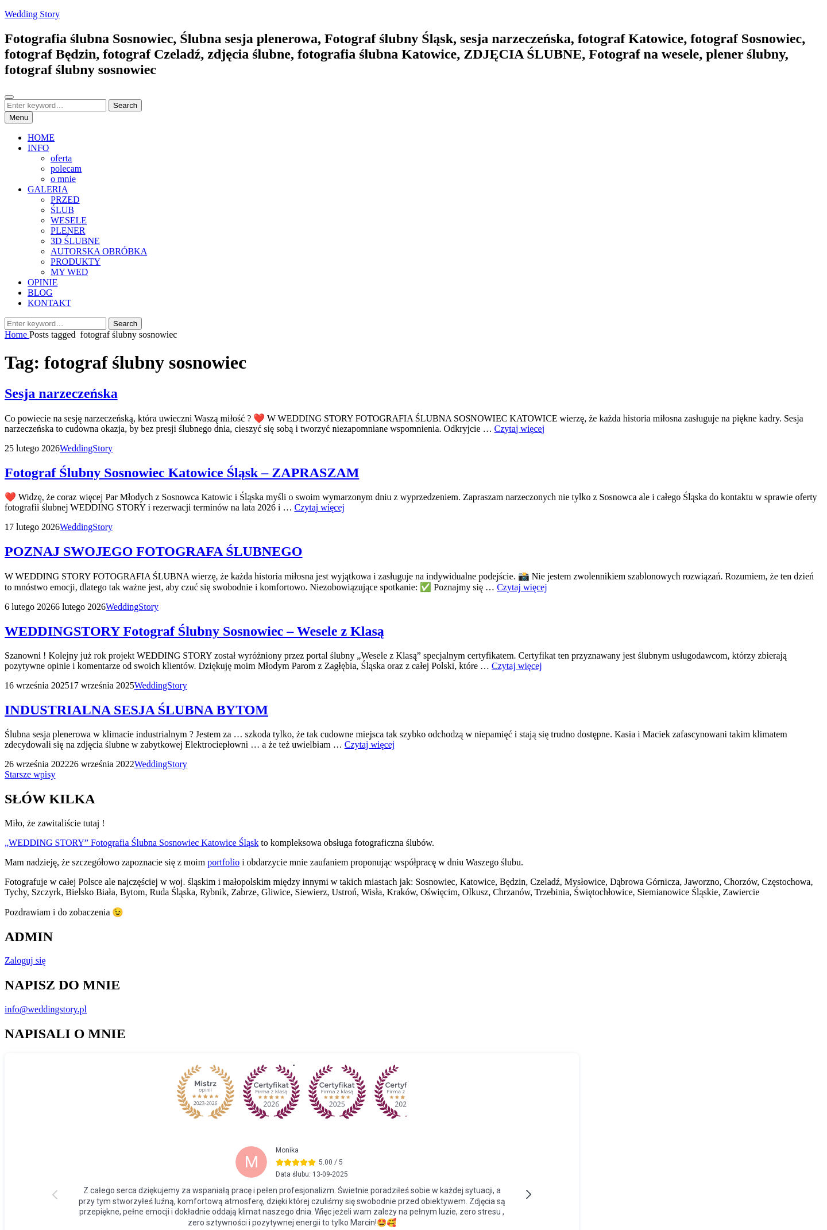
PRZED (65, 199)
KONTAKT (49, 303)
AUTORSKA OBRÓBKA (99, 251)
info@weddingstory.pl (46, 1009)
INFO (38, 148)
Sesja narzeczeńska (61, 393)
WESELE (69, 220)
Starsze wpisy (30, 774)
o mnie (63, 179)
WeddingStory (86, 448)
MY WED (69, 272)
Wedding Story (32, 14)
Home (17, 334)
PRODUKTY (76, 261)
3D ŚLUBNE (75, 241)
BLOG (40, 292)
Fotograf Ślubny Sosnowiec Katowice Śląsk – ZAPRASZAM (182, 472)
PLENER (68, 230)
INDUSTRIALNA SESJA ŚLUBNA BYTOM (136, 709)
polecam (66, 168)
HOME (41, 137)
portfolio (223, 862)
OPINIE (42, 282)
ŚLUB (62, 210)
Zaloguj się (25, 960)
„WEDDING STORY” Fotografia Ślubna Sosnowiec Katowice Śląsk (131, 843)
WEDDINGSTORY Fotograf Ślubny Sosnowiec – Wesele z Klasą (194, 631)
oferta (61, 158)
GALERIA (48, 189)
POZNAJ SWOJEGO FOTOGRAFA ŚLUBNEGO (154, 551)
